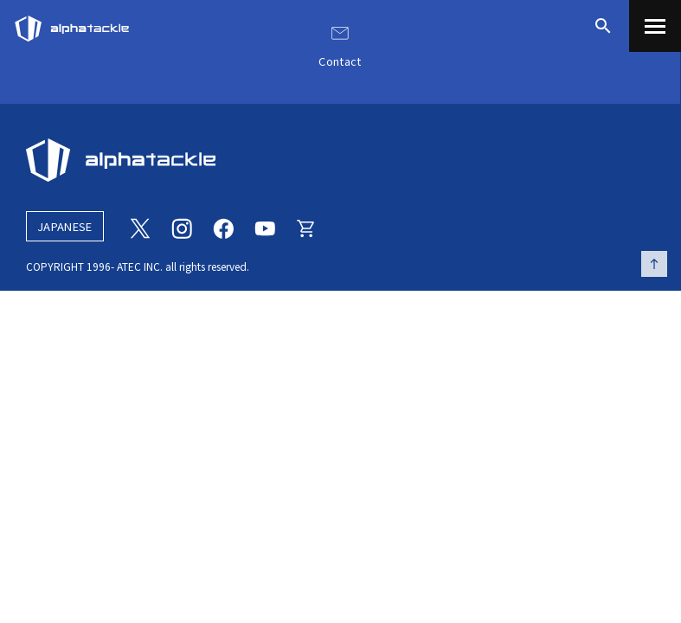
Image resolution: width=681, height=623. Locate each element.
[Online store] (306, 227)
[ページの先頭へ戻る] (654, 264)
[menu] (655, 26)
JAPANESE (65, 226)
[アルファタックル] (72, 24)
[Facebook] (223, 227)
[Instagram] (181, 227)
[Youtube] (264, 227)
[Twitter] (140, 227)
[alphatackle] (340, 160)
